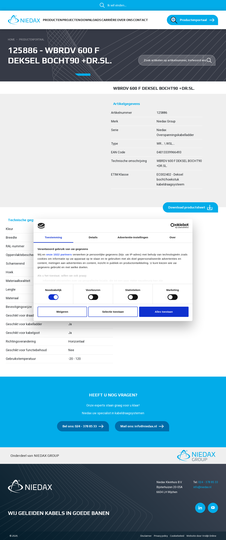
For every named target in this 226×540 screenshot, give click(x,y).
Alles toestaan (164, 311)
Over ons (125, 20)
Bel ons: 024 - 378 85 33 (80, 426)
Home (11, 39)
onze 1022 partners (59, 254)
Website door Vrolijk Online (201, 535)
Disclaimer (146, 535)
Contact (140, 20)
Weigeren (62, 311)
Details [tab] (93, 237)
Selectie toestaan (113, 311)
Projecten (71, 20)
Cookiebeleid (177, 535)
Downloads (91, 20)
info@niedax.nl (202, 487)
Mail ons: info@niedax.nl (138, 426)
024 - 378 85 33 (208, 482)
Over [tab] (173, 237)
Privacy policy (161, 535)
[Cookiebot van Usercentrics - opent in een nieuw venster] (173, 225)
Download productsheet (186, 207)
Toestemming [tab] (53, 237)
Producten (52, 20)
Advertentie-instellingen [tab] (133, 237)
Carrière (109, 20)
